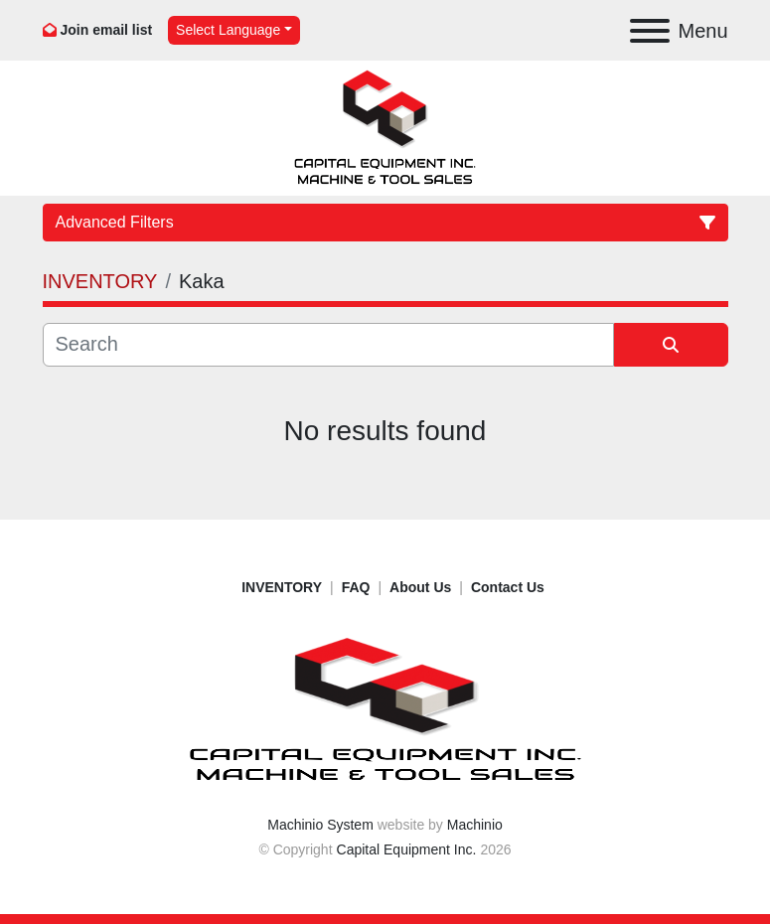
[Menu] (650, 31)
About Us (420, 587)
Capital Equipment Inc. (407, 849)
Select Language (228, 30)
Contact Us (507, 587)
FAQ (356, 587)
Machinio (475, 825)
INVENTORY (281, 587)
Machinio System (320, 825)
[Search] (328, 345)
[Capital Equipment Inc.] (385, 709)
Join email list (107, 30)
